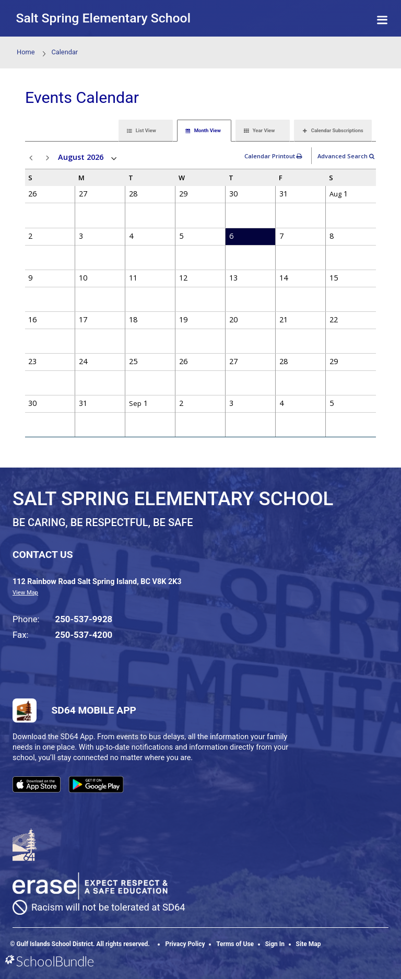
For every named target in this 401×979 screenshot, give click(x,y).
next (49, 158)
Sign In (275, 944)
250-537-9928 (84, 619)
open (114, 159)
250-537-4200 (84, 635)
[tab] (146, 131)
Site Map (308, 944)
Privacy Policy (185, 944)
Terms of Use (235, 944)
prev (32, 158)
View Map (25, 592)
